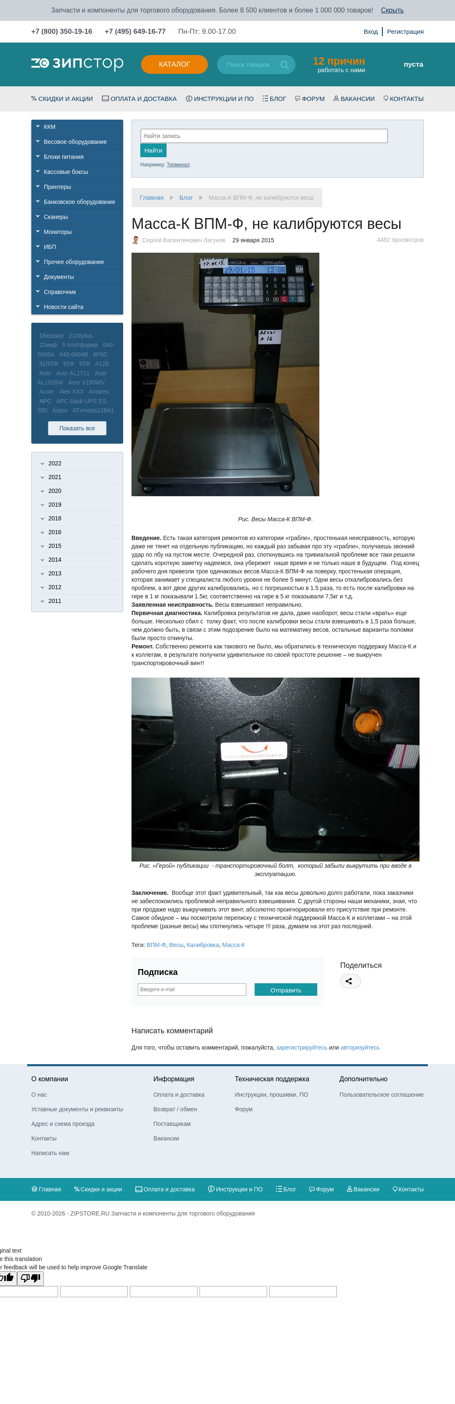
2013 (54, 573)
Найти (153, 150)
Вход (371, 31)
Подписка (158, 972)
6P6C (100, 354)
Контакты (407, 98)
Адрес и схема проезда (62, 1123)
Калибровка (203, 945)
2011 (54, 601)
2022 (54, 463)
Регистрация (405, 31)
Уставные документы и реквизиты (77, 1109)
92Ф (84, 363)
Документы (59, 277)
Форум (313, 98)
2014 (54, 559)
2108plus (81, 335)
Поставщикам (172, 1123)
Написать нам (50, 1153)
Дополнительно (363, 1079)
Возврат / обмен (175, 1109)
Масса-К (233, 945)
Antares (99, 391)
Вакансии (357, 98)
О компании (49, 1079)
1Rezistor (51, 335)
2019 (54, 504)
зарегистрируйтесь (302, 1047)
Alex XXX (71, 391)
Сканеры (56, 216)
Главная (152, 197)
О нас (39, 1094)
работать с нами (339, 64)
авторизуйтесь (360, 1047)
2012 (54, 587)
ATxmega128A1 (93, 410)
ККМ (50, 126)
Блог (278, 98)
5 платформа (80, 345)
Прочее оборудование (74, 262)
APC (45, 401)
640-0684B (73, 354)
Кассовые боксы (66, 171)
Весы (176, 945)
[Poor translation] (30, 1278)
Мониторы (58, 232)
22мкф (48, 345)
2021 (54, 477)
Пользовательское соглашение (381, 1094)
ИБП (50, 247)
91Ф (68, 363)
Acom (46, 391)
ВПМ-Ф (156, 945)
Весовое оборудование (75, 141)
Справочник (60, 292)
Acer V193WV (86, 382)
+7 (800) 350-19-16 (61, 31)
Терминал (178, 165)
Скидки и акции (65, 98)
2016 (54, 532)
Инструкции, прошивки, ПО (271, 1094)
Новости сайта (63, 307)
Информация (173, 1079)
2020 (54, 490)
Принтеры (57, 186)
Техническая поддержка (272, 1079)
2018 (54, 518)
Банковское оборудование (79, 201)
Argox (60, 410)
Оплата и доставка (144, 98)
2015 (54, 546)
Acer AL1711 (73, 373)
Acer (45, 373)
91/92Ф (48, 363)
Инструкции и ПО (224, 98)
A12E (102, 363)
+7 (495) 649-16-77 (135, 31)
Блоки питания (64, 156)
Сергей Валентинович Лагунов (183, 240)
